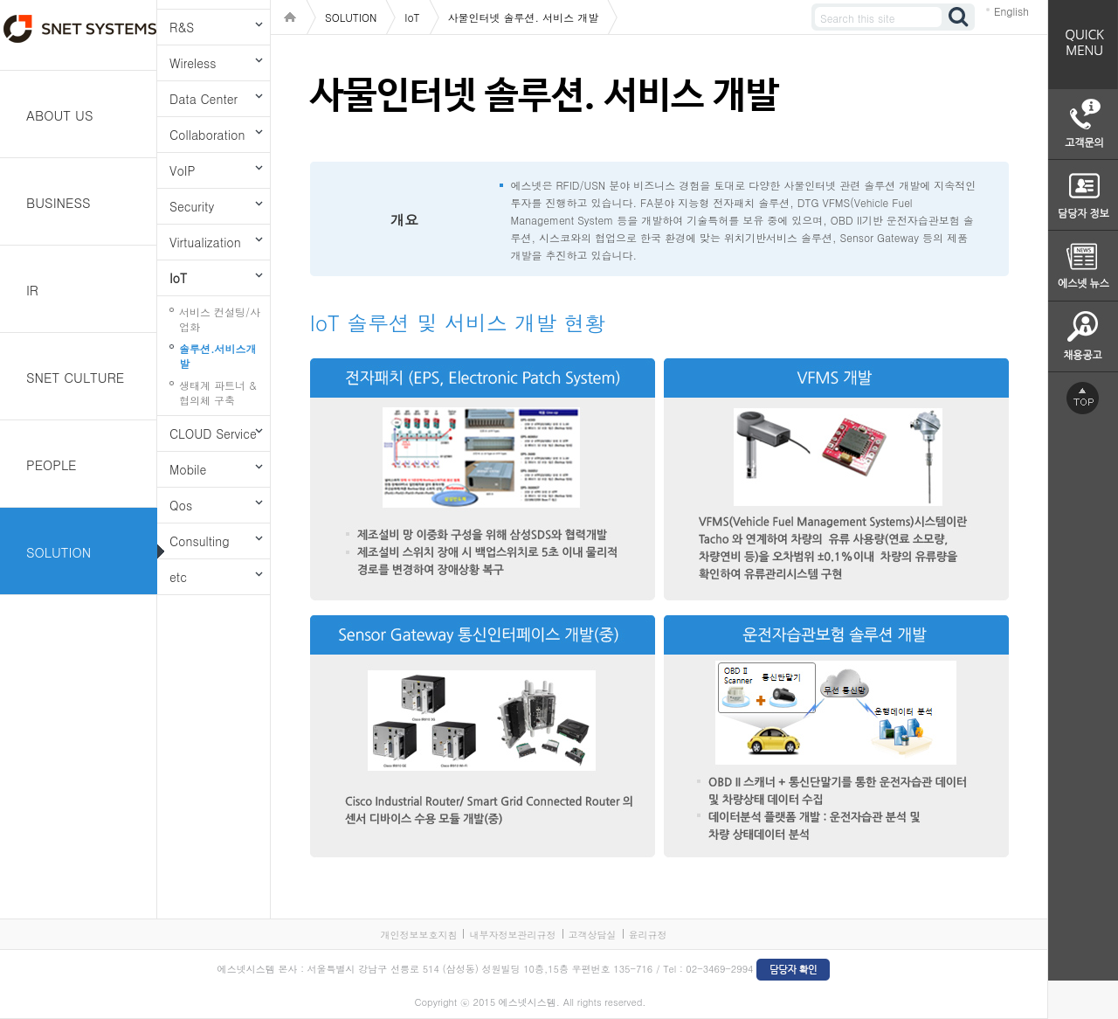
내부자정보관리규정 (512, 934)
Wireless (192, 63)
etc (178, 577)
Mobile (187, 469)
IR (32, 290)
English (1011, 10)
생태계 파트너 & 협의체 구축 (218, 392)
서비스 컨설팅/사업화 (219, 319)
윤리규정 (648, 934)
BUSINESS (58, 202)
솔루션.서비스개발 (218, 356)
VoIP (182, 170)
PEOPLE (51, 464)
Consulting (199, 541)
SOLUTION (58, 552)
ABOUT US (59, 115)
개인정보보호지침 (418, 934)
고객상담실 (593, 934)
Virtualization (205, 242)
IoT (178, 278)
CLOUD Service (213, 433)
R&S (181, 27)
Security (191, 206)
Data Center (203, 98)
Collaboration (207, 134)
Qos (180, 505)
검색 (959, 17)
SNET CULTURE (75, 377)
